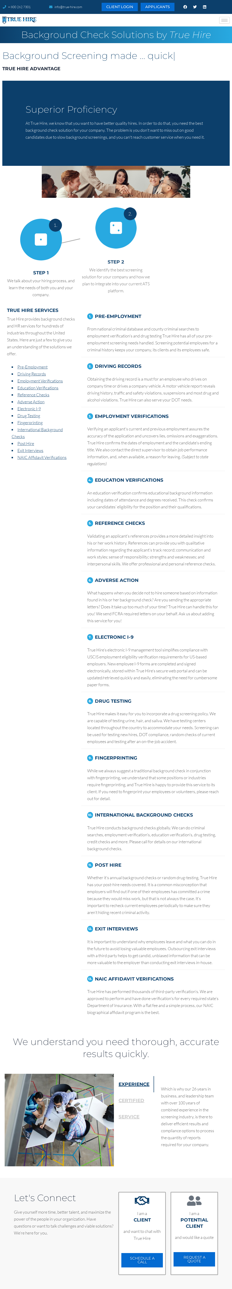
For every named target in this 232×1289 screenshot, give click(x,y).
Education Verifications (37, 387)
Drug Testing (28, 415)
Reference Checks (33, 394)
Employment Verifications (40, 380)
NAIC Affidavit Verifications (42, 457)
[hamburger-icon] (224, 20)
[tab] (134, 1084)
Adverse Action (31, 401)
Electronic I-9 (29, 408)
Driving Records (31, 373)
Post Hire (25, 443)
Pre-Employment (32, 366)
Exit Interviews (30, 450)
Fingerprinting (30, 422)
